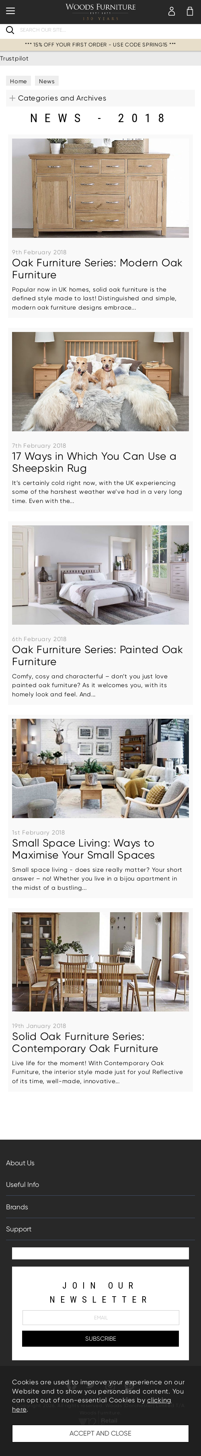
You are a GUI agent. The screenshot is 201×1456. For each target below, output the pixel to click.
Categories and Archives (62, 98)
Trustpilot (14, 58)
